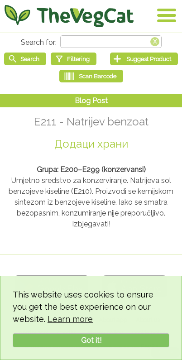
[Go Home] (69, 16)
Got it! (91, 340)
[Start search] (25, 59)
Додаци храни (91, 143)
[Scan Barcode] (91, 76)
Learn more (70, 319)
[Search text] (111, 41)
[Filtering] (73, 59)
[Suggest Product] (144, 59)
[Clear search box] (154, 40)
